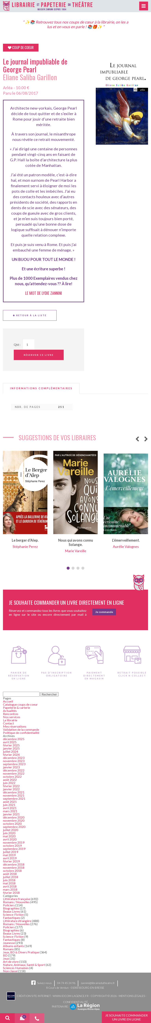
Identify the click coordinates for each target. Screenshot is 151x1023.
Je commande (104, 612)
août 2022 (10, 780)
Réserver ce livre (39, 355)
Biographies (11, 908)
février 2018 (11, 892)
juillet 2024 (10, 751)
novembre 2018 (13, 867)
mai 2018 (9, 883)
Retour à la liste (30, 315)
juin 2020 (9, 833)
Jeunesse (9, 943)
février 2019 (11, 861)
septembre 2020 (14, 827)
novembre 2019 (13, 842)
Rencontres (10, 714)
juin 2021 (9, 805)
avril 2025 (10, 742)
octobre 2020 (12, 823)
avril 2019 (10, 858)
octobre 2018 (12, 870)
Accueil (8, 701)
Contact (8, 723)
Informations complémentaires (41, 388)
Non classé (10, 971)
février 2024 (11, 754)
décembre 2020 (13, 817)
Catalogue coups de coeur (20, 704)
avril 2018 (10, 886)
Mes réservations (14, 726)
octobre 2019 (12, 845)
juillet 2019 (10, 852)
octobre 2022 (12, 776)
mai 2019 (9, 855)
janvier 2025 (11, 748)
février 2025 (11, 745)
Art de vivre (11, 961)
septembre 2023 (14, 764)
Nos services (11, 717)
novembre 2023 (13, 761)
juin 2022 (9, 783)
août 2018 (10, 874)
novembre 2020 (13, 820)
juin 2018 (9, 880)
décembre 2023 (13, 758)
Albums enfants (13, 946)
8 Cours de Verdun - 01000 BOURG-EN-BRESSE (75, 987)
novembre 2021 (13, 795)
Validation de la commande (21, 729)
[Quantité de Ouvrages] (28, 344)
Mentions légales (132, 995)
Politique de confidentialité (21, 732)
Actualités (10, 711)
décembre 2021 (13, 792)
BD (5, 955)
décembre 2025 (13, 739)
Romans (8, 949)
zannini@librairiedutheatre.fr (98, 983)
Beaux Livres (11, 911)
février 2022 (11, 786)
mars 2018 (10, 889)
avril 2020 (10, 839)
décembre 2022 (13, 770)
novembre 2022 (13, 773)
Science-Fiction (13, 914)
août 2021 (10, 801)
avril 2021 (10, 808)
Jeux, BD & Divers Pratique (21, 952)
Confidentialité (75, 1002)
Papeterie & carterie (16, 707)
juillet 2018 (10, 877)
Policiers (9, 905)
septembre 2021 (14, 798)
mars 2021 (10, 811)
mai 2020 (9, 836)
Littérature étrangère (17, 921)
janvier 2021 (11, 814)
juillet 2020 (10, 830)
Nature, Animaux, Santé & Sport (24, 965)
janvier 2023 (11, 767)
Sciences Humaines (16, 968)
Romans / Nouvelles (16, 902)
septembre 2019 (14, 849)
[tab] (41, 388)
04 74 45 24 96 (66, 983)
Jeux (6, 958)
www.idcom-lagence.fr (70, 995)
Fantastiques (11, 918)
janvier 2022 (11, 789)
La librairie (10, 720)
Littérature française (16, 899)
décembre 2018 (13, 864)
